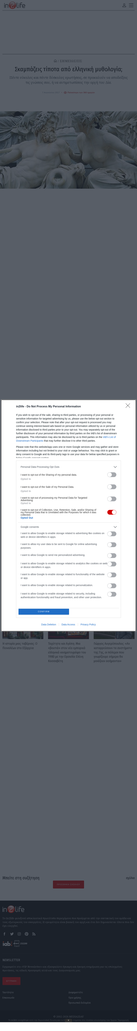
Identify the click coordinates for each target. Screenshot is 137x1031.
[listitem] (68, 466)
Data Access (68, 625)
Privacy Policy (88, 625)
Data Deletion (48, 625)
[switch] (111, 474)
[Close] (129, 406)
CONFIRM (44, 611)
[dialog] (68, 515)
